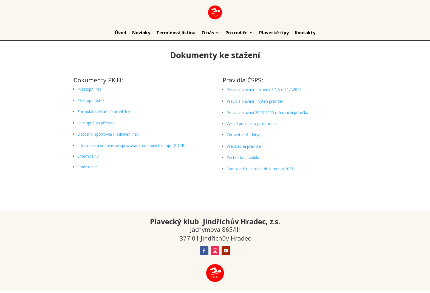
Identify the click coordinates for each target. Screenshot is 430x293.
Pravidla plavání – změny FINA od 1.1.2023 (264, 89)
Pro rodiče (236, 33)
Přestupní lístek (90, 100)
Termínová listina (176, 33)
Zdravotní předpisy (243, 134)
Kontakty (305, 33)
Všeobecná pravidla (244, 146)
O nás (208, 33)
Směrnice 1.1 (88, 156)
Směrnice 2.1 (88, 166)
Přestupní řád (89, 89)
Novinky (141, 33)
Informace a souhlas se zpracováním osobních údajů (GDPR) (131, 145)
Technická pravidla (243, 157)
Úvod (120, 33)
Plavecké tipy (274, 33)
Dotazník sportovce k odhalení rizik (108, 134)
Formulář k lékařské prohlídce (103, 111)
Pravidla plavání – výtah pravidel (255, 101)
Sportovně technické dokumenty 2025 (260, 168)
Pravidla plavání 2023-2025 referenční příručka (267, 112)
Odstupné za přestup (96, 122)
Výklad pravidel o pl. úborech (252, 123)
